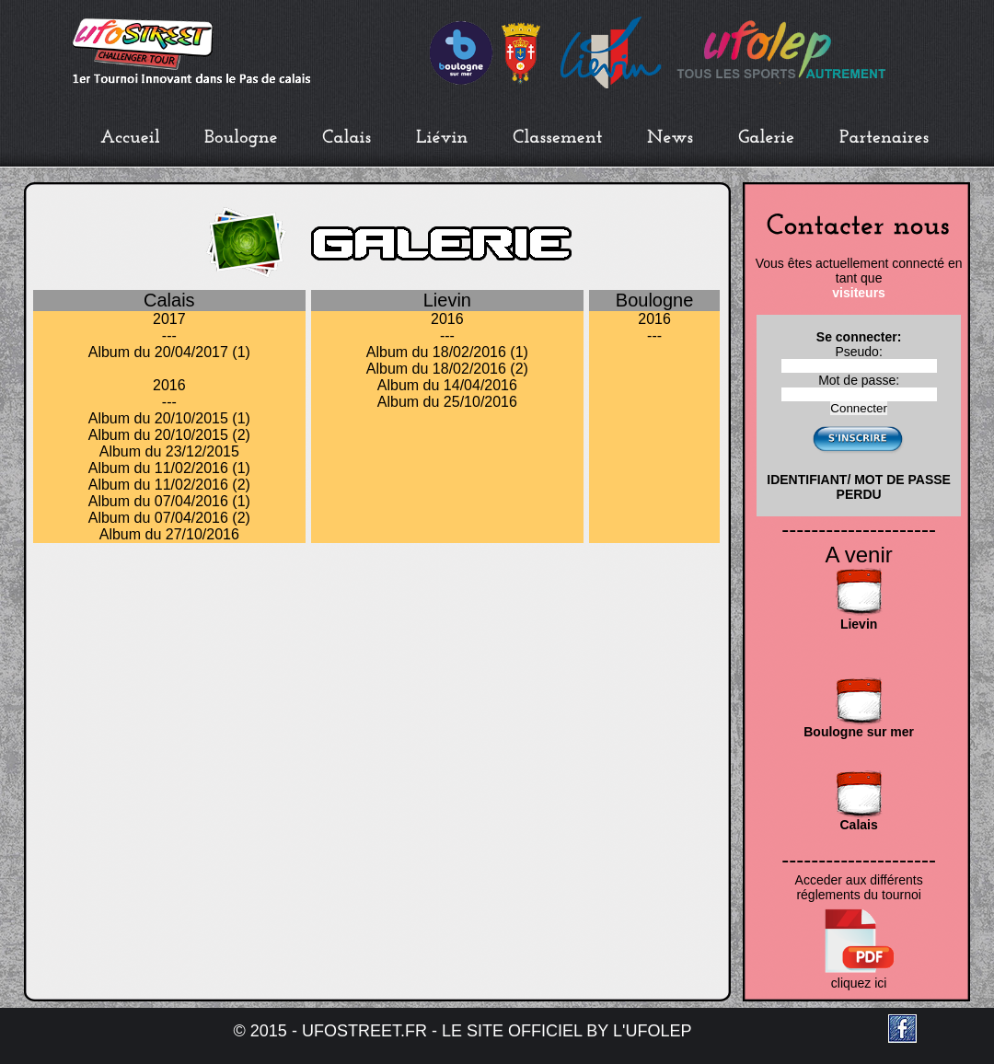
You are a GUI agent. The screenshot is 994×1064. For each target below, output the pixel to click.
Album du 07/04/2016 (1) (169, 501)
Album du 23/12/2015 (169, 451)
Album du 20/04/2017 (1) (169, 352)
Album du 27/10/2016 (169, 534)
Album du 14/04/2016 (447, 385)
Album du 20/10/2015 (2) (169, 435)
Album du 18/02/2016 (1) (447, 352)
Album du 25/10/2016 (447, 402)
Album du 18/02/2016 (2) (447, 368)
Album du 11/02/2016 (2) (169, 484)
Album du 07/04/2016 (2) (169, 518)
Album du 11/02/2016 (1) (169, 468)
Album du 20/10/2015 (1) (169, 418)
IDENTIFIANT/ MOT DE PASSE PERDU (859, 487)
